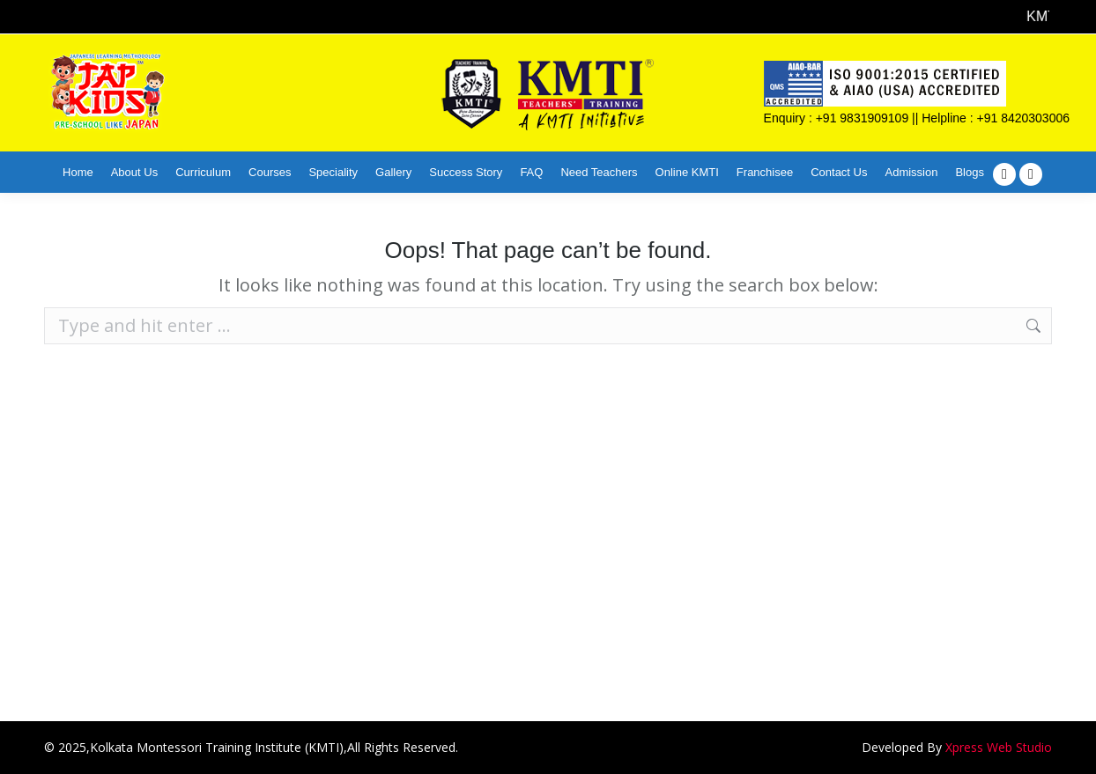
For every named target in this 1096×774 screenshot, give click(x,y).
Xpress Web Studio (998, 747)
